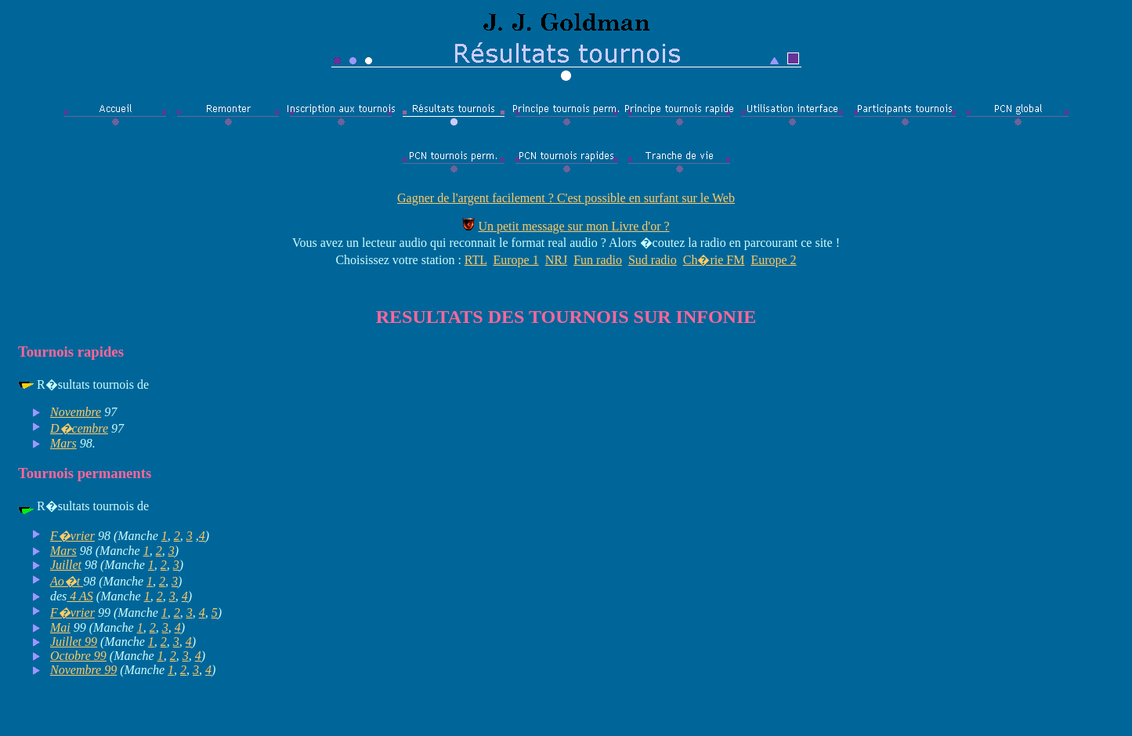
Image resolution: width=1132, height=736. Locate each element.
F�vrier (72, 535)
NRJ (556, 259)
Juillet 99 (73, 641)
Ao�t (66, 581)
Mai (60, 627)
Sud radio (652, 259)
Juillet (65, 564)
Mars (63, 443)
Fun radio (597, 259)
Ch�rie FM (714, 259)
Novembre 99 (83, 669)
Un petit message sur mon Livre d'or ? (573, 226)
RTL (476, 259)
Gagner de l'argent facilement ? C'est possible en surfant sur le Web (566, 198)
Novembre (75, 412)
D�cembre (79, 428)
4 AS (79, 596)
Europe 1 (516, 259)
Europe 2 (773, 259)
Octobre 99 (78, 655)
